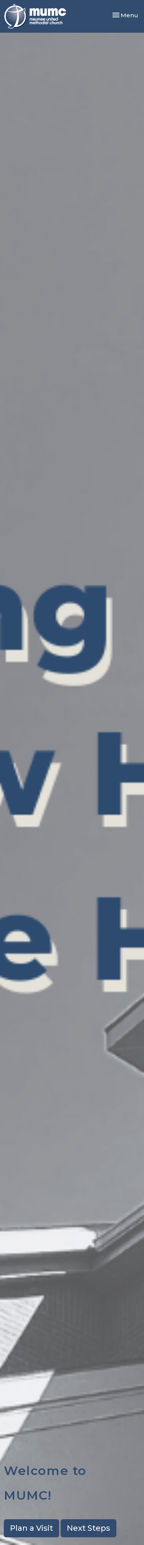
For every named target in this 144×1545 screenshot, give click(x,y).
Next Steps (88, 1528)
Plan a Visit (31, 1528)
